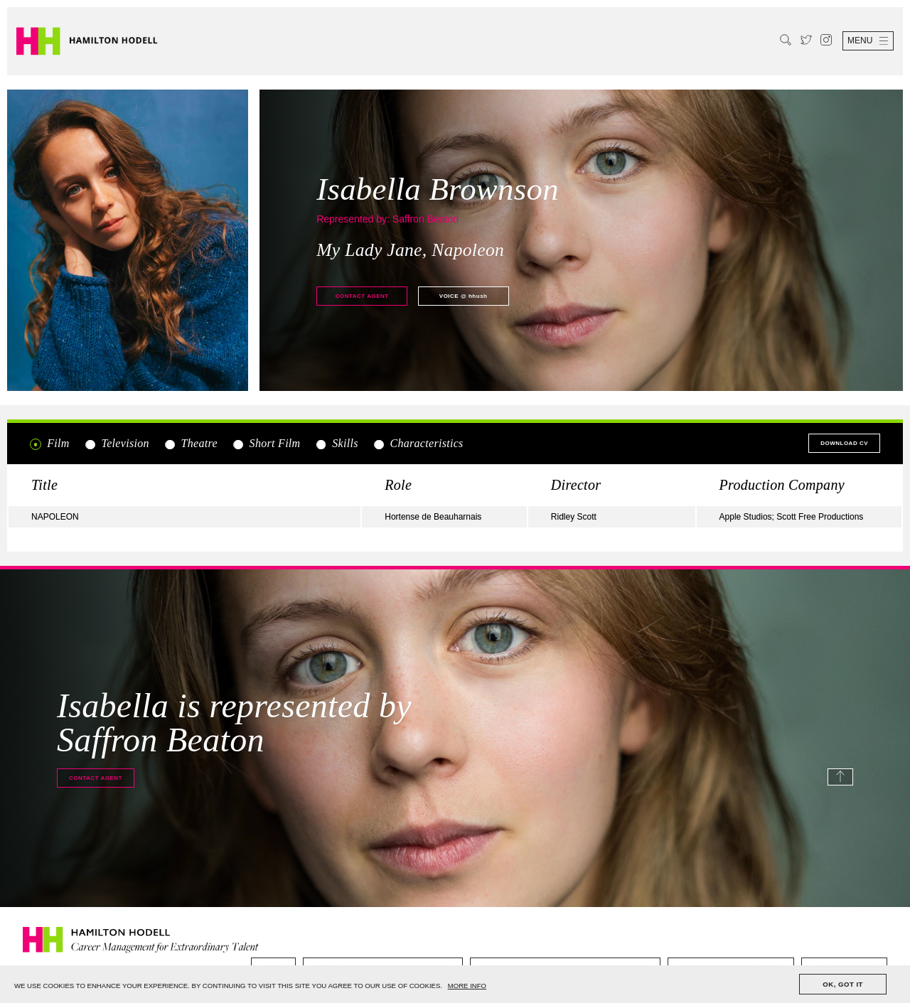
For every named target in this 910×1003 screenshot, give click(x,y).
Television (116, 443)
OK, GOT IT (843, 984)
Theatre (191, 443)
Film (50, 443)
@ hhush (463, 296)
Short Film (266, 443)
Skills (336, 443)
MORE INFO (467, 985)
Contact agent (362, 296)
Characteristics (418, 443)
